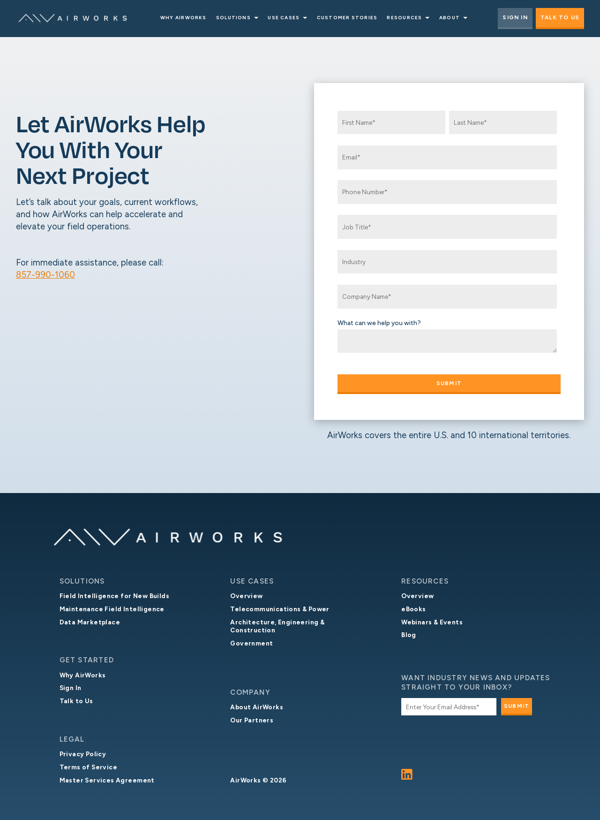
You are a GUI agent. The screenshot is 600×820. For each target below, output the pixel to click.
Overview (246, 596)
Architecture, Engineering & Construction (277, 626)
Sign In (515, 17)
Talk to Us (559, 17)
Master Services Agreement (107, 780)
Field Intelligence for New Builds (114, 596)
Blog (408, 634)
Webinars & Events (432, 622)
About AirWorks (256, 707)
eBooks (413, 609)
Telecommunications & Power (280, 609)
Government (251, 643)
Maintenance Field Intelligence (112, 609)
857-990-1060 (45, 274)
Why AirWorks (83, 675)
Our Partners (251, 720)
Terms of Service (89, 767)
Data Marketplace (90, 622)
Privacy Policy (83, 754)
